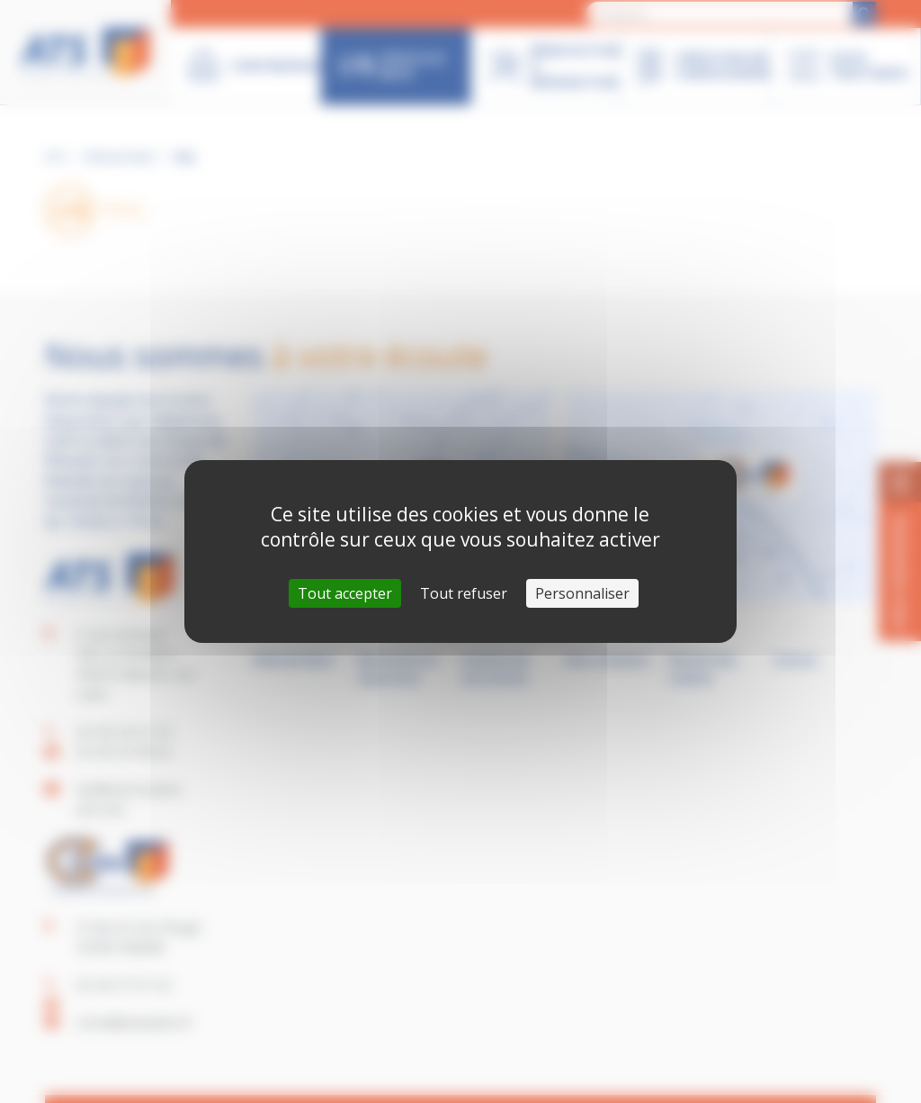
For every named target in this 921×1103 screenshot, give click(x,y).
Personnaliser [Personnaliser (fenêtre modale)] (582, 593)
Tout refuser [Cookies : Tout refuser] (463, 593)
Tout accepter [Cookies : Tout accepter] (345, 593)
